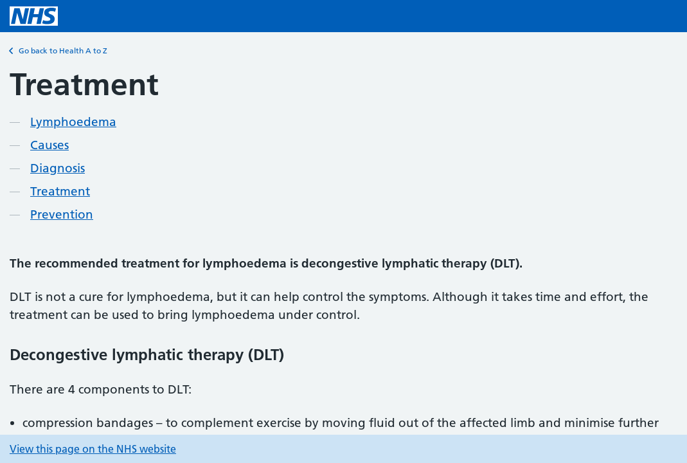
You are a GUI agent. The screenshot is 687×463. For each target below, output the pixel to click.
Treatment (60, 191)
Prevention (61, 214)
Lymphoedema (73, 121)
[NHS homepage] (34, 16)
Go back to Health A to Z (58, 50)
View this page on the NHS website (93, 448)
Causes (49, 145)
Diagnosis (57, 168)
